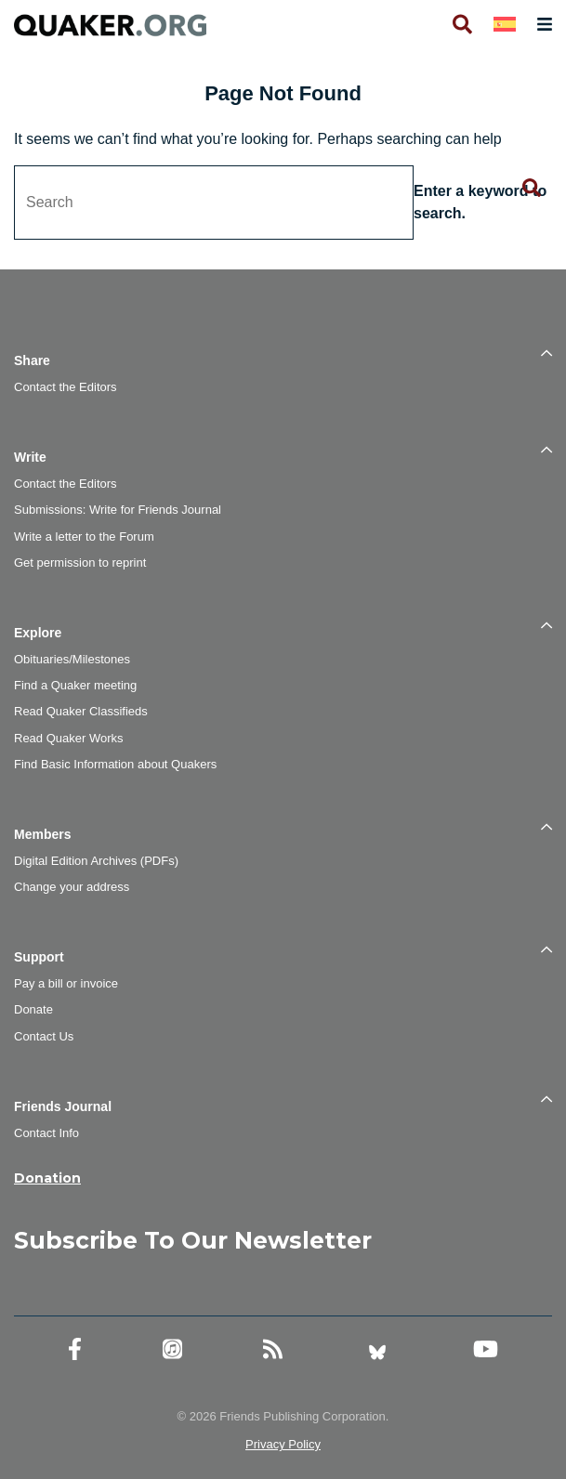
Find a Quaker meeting (75, 685)
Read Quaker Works (69, 738)
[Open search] (461, 24)
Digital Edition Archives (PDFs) (96, 861)
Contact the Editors (65, 387)
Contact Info (46, 1133)
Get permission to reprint (80, 562)
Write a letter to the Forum (84, 536)
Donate (33, 1009)
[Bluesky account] (377, 1349)
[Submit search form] (531, 189)
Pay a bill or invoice (66, 983)
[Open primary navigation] (541, 24)
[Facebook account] (75, 1349)
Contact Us (43, 1036)
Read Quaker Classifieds (81, 711)
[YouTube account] (485, 1349)
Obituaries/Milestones (72, 659)
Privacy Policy (283, 1444)
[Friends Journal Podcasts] (172, 1349)
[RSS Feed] (273, 1349)
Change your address (71, 887)
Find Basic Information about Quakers (115, 764)
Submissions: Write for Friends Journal (117, 510)
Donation (47, 1178)
